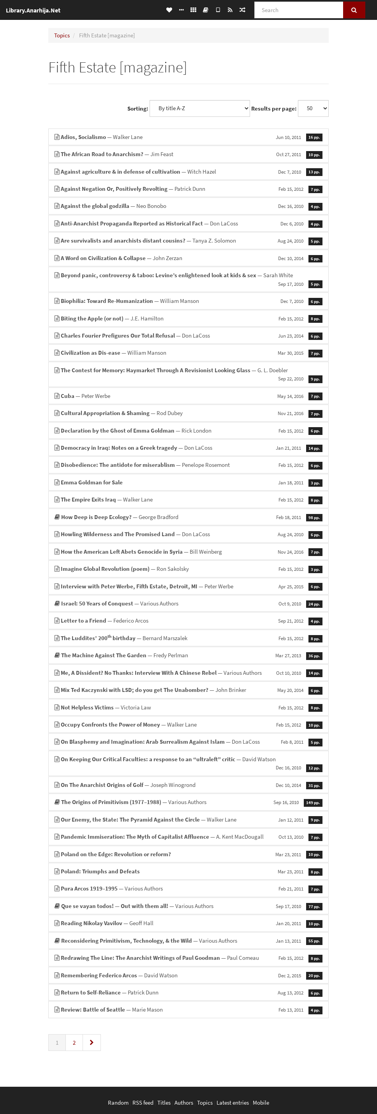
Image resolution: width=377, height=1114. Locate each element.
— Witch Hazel (188, 171)
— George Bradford (188, 517)
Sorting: (137, 108)
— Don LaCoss (188, 223)
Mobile (261, 1102)
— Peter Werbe (188, 396)
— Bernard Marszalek (188, 638)
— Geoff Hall (188, 923)
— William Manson (188, 301)
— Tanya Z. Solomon (188, 240)
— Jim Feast (188, 154)
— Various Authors (188, 603)
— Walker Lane (188, 137)
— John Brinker (188, 690)
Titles (164, 1102)
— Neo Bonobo (188, 206)
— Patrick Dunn (188, 189)
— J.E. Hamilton (188, 318)
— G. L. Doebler (188, 374)
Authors (183, 1102)
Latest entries (233, 1102)
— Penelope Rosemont (188, 465)
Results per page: (274, 108)
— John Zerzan (188, 258)
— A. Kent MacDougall (188, 836)
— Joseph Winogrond (188, 785)
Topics (62, 35)
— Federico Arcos (188, 620)
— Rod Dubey (188, 413)
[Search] (299, 10)
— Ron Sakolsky (188, 569)
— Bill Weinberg (188, 551)
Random (118, 1102)
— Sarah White (188, 279)
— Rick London (188, 430)
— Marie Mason (188, 1009)
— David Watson (188, 763)
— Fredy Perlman (188, 655)
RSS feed (142, 1102)
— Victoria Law (188, 707)
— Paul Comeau (188, 958)
